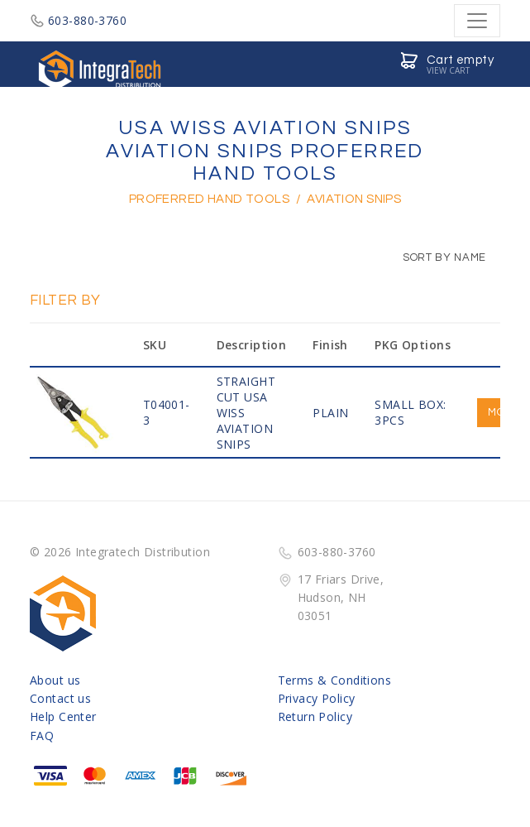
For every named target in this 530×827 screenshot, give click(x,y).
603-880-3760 (78, 20)
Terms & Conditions (335, 680)
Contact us (60, 698)
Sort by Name (436, 257)
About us (55, 680)
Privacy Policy (317, 698)
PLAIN (330, 413)
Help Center (63, 716)
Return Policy (315, 716)
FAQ (42, 735)
